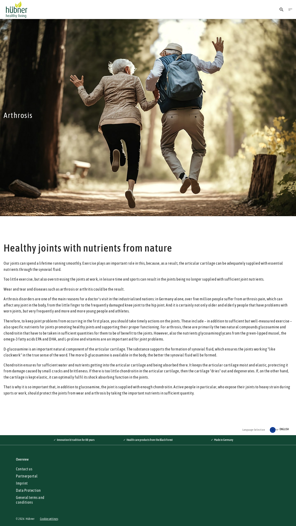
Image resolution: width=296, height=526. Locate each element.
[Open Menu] (290, 9)
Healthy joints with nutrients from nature (88, 248)
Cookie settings (49, 519)
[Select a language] (279, 430)
